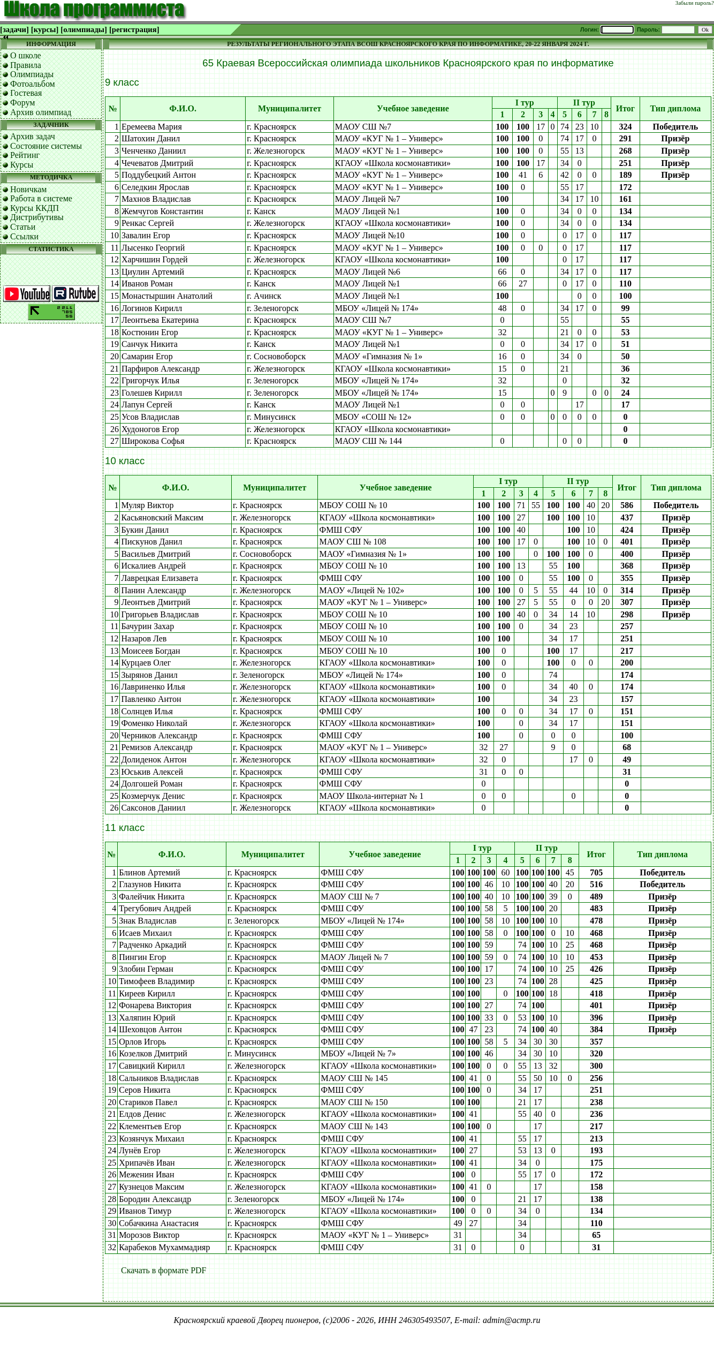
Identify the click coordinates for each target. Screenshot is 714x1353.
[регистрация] (134, 29)
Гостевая (26, 92)
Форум (22, 102)
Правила (25, 65)
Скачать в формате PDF (164, 1270)
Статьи (22, 226)
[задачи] (14, 29)
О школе (25, 55)
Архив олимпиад (41, 112)
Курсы (21, 164)
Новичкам (28, 189)
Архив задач (32, 136)
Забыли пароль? (694, 3)
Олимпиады (32, 74)
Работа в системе (41, 198)
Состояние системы (46, 145)
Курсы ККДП (34, 208)
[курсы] (44, 29)
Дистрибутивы (37, 217)
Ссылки (24, 236)
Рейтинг (25, 155)
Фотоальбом (32, 83)
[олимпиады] (83, 29)
